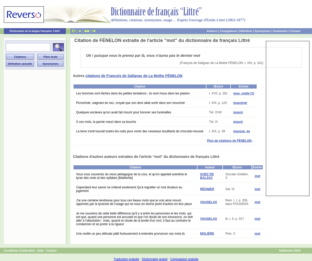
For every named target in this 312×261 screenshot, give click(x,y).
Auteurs (212, 30)
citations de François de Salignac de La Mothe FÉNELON (133, 76)
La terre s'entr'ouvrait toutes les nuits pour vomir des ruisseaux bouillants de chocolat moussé (139, 131)
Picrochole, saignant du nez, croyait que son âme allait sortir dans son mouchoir (130, 103)
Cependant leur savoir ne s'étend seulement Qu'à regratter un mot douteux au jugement (129, 189)
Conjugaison (228, 30)
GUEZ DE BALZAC (207, 176)
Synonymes (263, 30)
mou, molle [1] (243, 93)
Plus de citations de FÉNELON (229, 141)
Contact (295, 30)
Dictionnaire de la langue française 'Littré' (34, 31)
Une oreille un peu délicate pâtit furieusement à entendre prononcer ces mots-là (130, 233)
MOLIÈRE (207, 233)
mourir (238, 112)
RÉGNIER (207, 189)
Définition (245, 30)
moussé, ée (241, 131)
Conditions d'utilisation (19, 250)
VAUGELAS (208, 202)
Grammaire (280, 30)
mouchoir (240, 103)
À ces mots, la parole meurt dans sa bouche (106, 122)
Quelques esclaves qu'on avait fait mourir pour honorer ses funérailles (123, 112)
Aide (40, 250)
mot (257, 176)
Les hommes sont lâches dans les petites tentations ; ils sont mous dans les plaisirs (133, 93)
